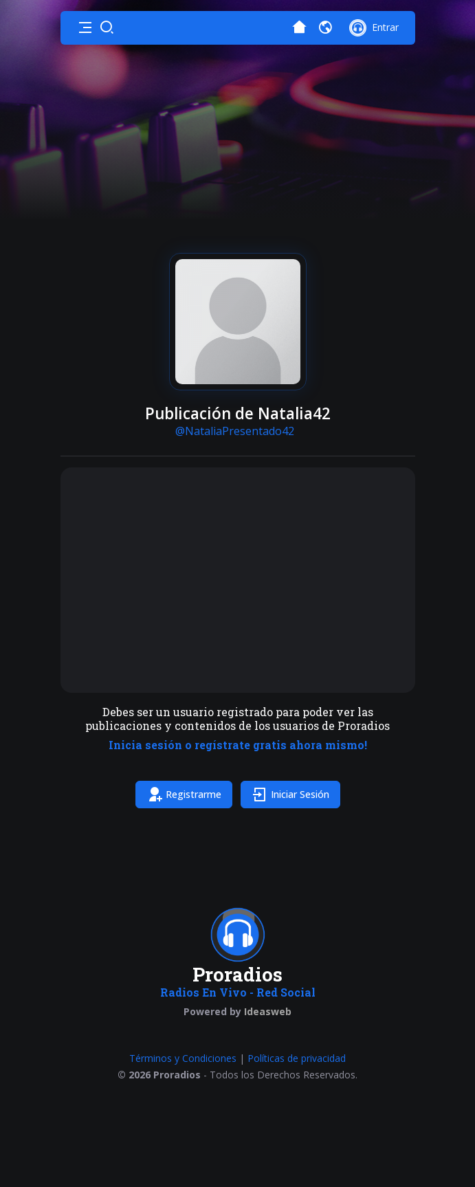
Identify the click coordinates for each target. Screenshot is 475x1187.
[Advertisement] (238, 580)
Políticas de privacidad (296, 1058)
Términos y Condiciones (182, 1058)
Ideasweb (267, 1011)
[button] (85, 27)
